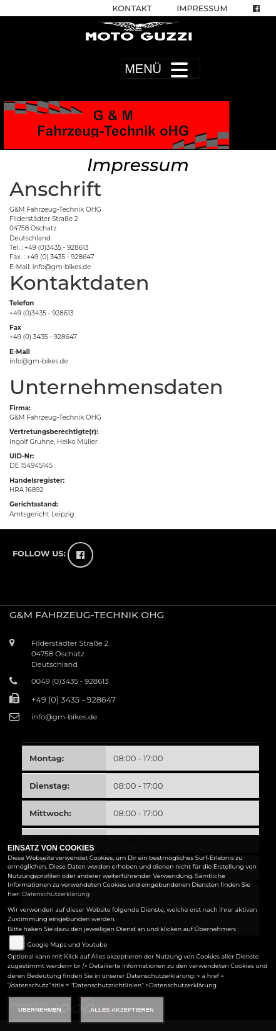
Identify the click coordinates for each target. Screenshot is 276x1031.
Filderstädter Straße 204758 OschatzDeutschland (69, 653)
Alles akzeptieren (121, 1009)
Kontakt (132, 8)
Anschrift (55, 189)
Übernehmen (39, 1009)
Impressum (201, 8)
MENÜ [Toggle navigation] (161, 69)
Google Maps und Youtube (67, 944)
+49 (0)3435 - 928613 (41, 313)
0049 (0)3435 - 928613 (70, 681)
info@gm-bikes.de (38, 361)
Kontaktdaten (79, 282)
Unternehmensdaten (116, 387)
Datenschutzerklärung (55, 893)
